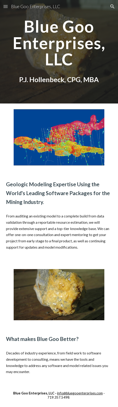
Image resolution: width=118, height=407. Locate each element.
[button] (5, 6)
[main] (59, 43)
